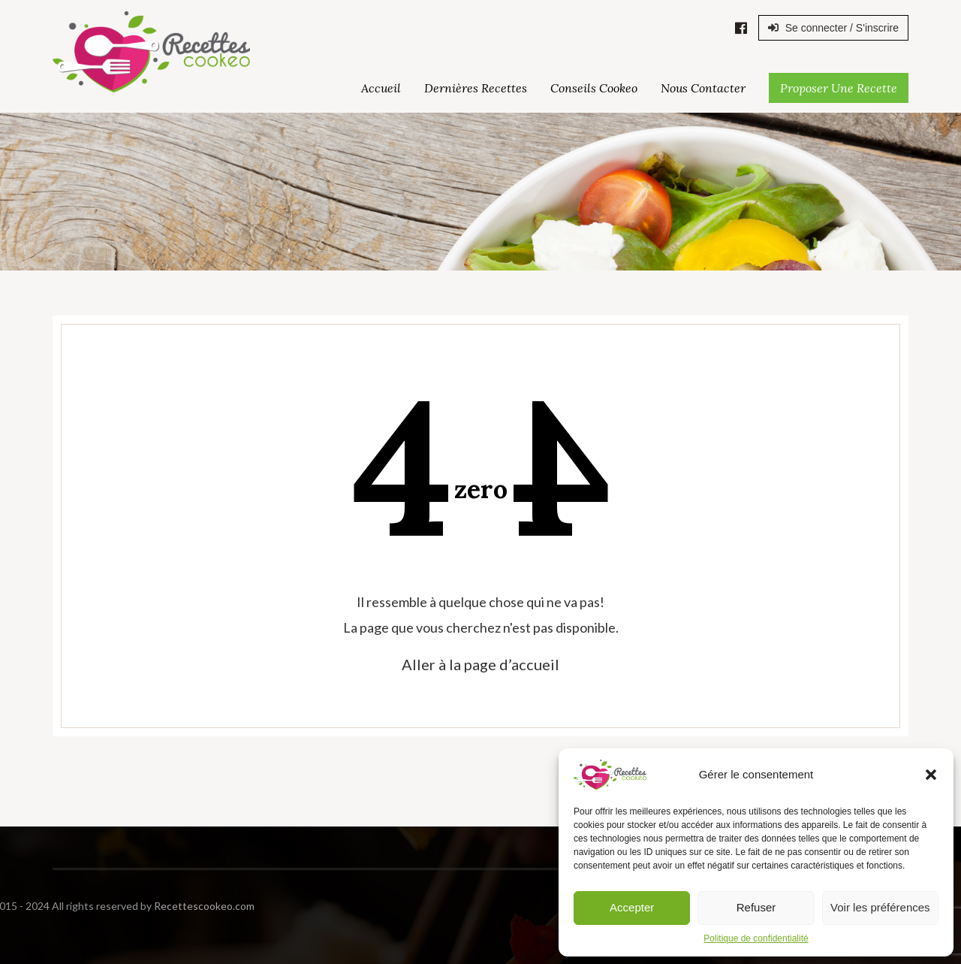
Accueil (381, 87)
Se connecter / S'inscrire (833, 28)
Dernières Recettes (475, 87)
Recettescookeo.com (124, 905)
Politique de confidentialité (755, 938)
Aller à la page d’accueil (480, 664)
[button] (930, 774)
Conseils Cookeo (593, 87)
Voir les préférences (880, 907)
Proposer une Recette (838, 87)
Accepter (632, 907)
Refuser (756, 907)
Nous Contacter (703, 87)
